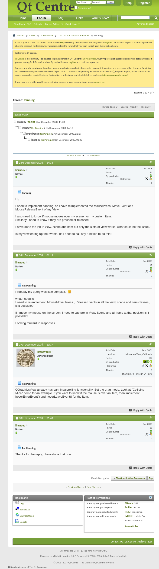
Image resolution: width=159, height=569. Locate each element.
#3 (150, 344)
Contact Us (117, 541)
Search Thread (128, 106)
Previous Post (74, 155)
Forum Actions (52, 24)
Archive (142, 541)
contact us (99, 81)
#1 (150, 162)
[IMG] (128, 511)
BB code (129, 503)
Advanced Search (145, 23)
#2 (150, 254)
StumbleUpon (27, 515)
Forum (41, 18)
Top (151, 478)
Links (79, 18)
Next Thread (93, 487)
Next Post (95, 155)
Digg (22, 503)
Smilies (128, 507)
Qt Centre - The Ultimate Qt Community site (91, 562)
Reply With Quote (141, 247)
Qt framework (89, 58)
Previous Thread (76, 487)
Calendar (38, 24)
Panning (29, 100)
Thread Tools (108, 106)
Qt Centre (19, 58)
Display (145, 106)
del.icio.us (25, 509)
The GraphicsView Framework (73, 35)
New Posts (19, 24)
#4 (150, 417)
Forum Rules (131, 526)
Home (22, 18)
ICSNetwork (47, 35)
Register (144, 3)
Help (129, 3)
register (72, 62)
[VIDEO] (129, 516)
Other (32, 35)
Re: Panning (37, 128)
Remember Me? (83, 8)
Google (23, 521)
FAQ (29, 24)
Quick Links (71, 24)
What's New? (100, 18)
